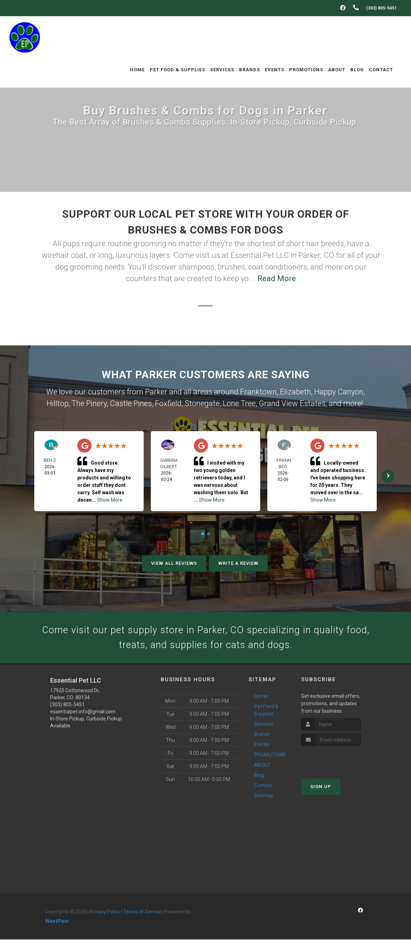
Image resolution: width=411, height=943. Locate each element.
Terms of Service (142, 915)
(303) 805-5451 (67, 708)
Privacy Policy (105, 915)
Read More (276, 278)
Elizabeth (295, 391)
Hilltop (57, 403)
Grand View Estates (292, 403)
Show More (110, 500)
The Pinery (89, 403)
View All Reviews (174, 563)
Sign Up (320, 790)
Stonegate (202, 403)
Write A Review (238, 563)
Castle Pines (131, 403)
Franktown (258, 391)
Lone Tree (239, 403)
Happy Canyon (338, 391)
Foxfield (168, 403)
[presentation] (338, 762)
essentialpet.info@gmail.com (82, 715)
